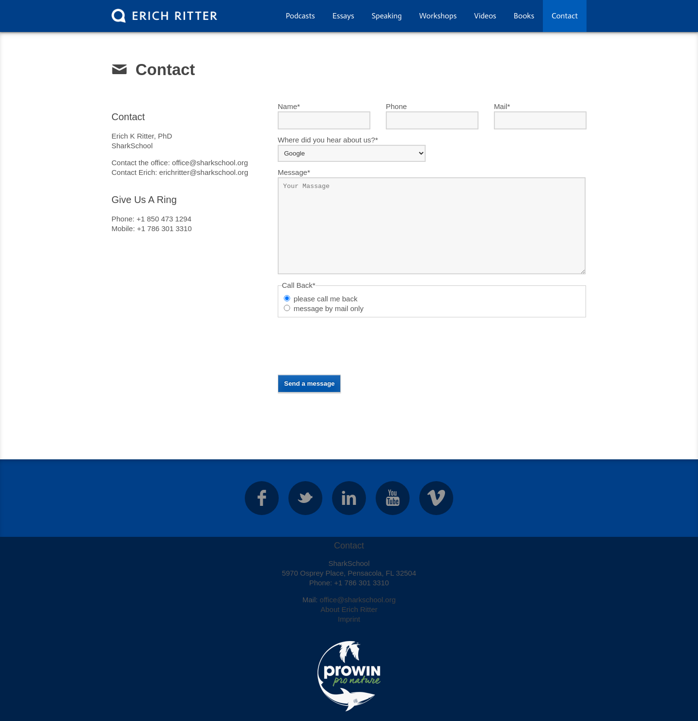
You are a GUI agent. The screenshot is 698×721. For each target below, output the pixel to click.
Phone (396, 106)
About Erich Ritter (349, 609)
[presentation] (351, 346)
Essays (343, 15)
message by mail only (329, 308)
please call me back (326, 299)
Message (294, 172)
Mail (502, 106)
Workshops (438, 15)
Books (524, 15)
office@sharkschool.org (358, 600)
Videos (485, 15)
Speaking (387, 15)
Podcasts (300, 15)
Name (289, 106)
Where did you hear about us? (328, 139)
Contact (565, 15)
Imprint (349, 619)
